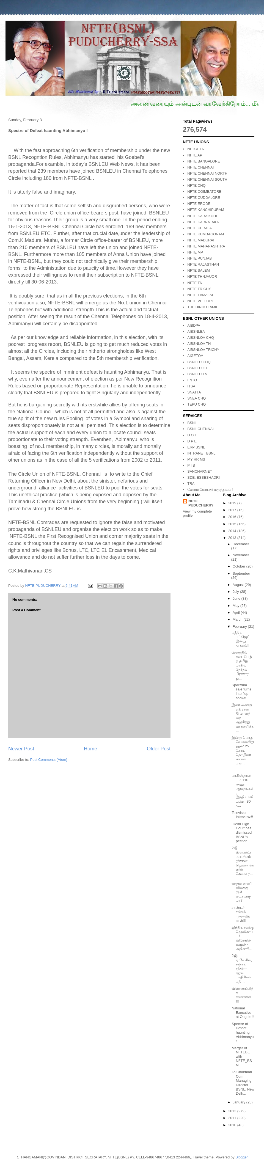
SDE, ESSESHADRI (203, 477)
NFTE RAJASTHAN (203, 264)
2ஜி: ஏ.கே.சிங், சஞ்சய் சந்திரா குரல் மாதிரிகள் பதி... (242, 969)
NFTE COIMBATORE (204, 191)
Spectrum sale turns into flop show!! (241, 691)
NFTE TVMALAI (200, 295)
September (241, 573)
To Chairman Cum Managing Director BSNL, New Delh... (243, 1082)
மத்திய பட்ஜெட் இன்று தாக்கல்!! (241, 639)
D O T (192, 435)
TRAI (191, 483)
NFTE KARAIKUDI (202, 216)
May (236, 606)
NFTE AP (194, 155)
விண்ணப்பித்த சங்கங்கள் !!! (242, 994)
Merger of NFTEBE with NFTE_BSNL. (242, 1056)
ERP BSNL (196, 447)
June (237, 598)
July (236, 592)
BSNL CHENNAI (200, 429)
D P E (192, 441)
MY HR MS (196, 459)
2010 (232, 1125)
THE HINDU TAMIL (202, 307)
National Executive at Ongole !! (243, 1012)
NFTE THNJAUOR (202, 276)
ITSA (191, 386)
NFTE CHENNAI (200, 167)
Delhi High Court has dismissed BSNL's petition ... (242, 832)
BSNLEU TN (197, 374)
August (239, 585)
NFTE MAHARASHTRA (206, 246)
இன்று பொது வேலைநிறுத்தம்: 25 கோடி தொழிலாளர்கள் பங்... (243, 751)
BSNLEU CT (197, 368)
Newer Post (21, 748)
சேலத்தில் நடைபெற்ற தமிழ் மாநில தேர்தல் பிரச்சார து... (242, 665)
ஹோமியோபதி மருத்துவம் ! (210, 490)
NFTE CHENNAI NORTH (207, 173)
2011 (232, 1118)
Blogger (241, 1157)
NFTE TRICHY (199, 289)
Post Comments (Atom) (48, 760)
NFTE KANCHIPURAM (205, 210)
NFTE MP (195, 252)
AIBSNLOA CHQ (200, 337)
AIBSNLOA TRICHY (203, 350)
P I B (191, 465)
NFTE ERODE (198, 204)
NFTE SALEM (198, 270)
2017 (232, 510)
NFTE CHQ (196, 185)
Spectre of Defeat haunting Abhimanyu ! (243, 1032)
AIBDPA (193, 325)
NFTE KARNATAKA (203, 222)
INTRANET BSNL (201, 453)
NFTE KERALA (199, 228)
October (239, 566)
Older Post (158, 748)
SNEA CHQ (196, 398)
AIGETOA (195, 356)
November (241, 555)
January (239, 1102)
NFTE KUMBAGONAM (205, 234)
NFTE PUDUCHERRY (200, 503)
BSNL (192, 423)
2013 (232, 538)
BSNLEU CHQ (199, 362)
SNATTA (194, 392)
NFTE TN (194, 283)
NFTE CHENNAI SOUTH (207, 179)
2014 (232, 531)
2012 (232, 1111)
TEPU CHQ (196, 404)
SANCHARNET (199, 471)
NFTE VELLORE (200, 301)
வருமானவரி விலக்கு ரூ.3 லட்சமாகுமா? (242, 891)
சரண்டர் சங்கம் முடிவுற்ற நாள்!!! (241, 914)
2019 (232, 503)
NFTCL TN (195, 149)
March (238, 619)
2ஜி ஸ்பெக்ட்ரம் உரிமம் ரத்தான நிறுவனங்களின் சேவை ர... (243, 861)
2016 (232, 517)
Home (90, 748)
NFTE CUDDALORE (203, 198)
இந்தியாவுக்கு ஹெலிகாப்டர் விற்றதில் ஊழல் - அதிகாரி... (243, 938)
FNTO (192, 380)
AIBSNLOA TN (199, 344)
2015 (232, 524)
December (241, 544)
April (237, 612)
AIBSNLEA (196, 331)
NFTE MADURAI (200, 240)
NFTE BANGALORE (203, 161)
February (240, 626)
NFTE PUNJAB (199, 258)
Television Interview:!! (242, 815)
